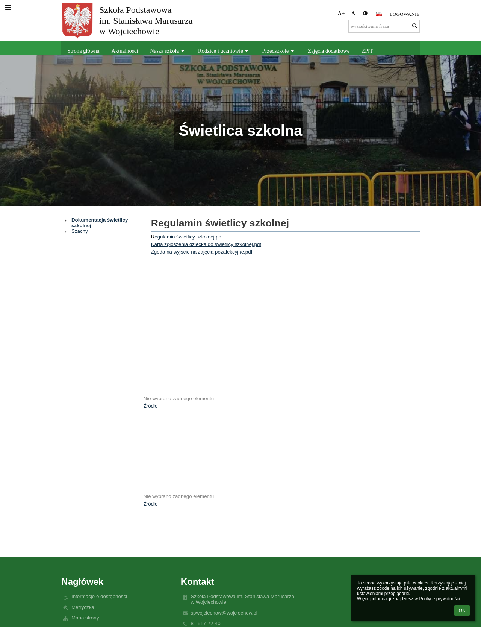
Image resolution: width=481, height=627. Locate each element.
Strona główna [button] (83, 51)
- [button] (354, 13)
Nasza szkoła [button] (168, 51)
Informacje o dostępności (99, 596)
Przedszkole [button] (279, 51)
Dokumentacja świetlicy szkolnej (99, 222)
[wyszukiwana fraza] (384, 26)
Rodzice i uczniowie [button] (224, 51)
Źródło (151, 406)
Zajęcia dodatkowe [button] (328, 51)
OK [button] (462, 610)
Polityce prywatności (439, 598)
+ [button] (341, 13)
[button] (378, 14)
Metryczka (82, 607)
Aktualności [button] (124, 51)
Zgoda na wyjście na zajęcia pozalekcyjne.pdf (202, 252)
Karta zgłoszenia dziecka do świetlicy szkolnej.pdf (206, 244)
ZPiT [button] (367, 51)
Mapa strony (85, 618)
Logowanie (405, 14)
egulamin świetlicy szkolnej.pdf (188, 237)
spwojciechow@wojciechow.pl (224, 613)
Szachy (79, 231)
